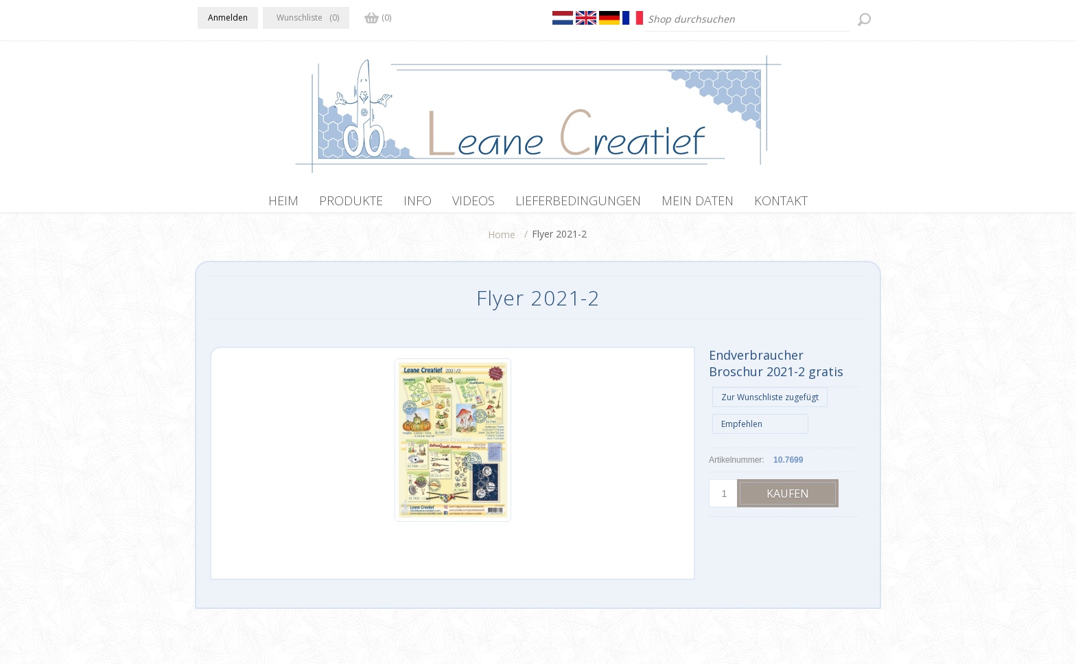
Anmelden (228, 17)
